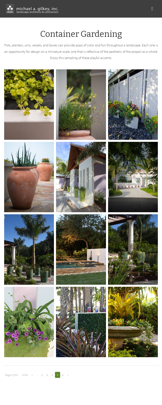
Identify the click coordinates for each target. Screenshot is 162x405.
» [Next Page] (67, 375)
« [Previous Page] (32, 375)
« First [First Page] (25, 375)
